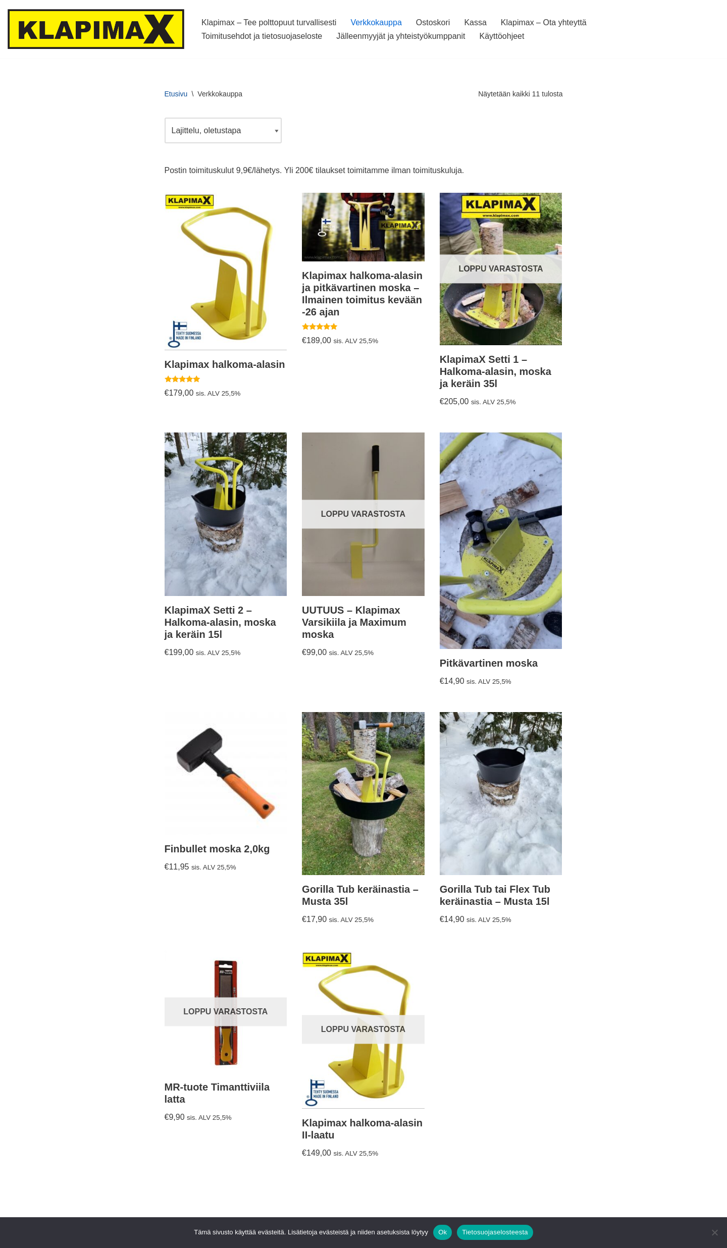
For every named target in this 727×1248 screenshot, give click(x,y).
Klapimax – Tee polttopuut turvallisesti (268, 22)
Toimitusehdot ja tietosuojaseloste (261, 36)
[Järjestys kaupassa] (223, 130)
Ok (442, 1232)
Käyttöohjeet (501, 36)
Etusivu (176, 94)
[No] (714, 1232)
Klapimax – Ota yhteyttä (544, 22)
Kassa (475, 22)
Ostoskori (433, 22)
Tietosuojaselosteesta (495, 1232)
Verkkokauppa (375, 22)
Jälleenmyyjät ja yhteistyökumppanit (400, 36)
